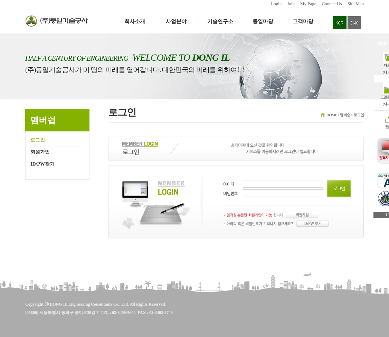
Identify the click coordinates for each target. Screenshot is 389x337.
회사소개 (134, 21)
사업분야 (176, 21)
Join (291, 3)
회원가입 (40, 152)
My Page (308, 3)
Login (276, 3)
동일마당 (263, 21)
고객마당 (303, 21)
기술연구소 (220, 21)
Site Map (356, 3)
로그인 (37, 139)
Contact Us (332, 3)
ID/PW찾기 (42, 164)
